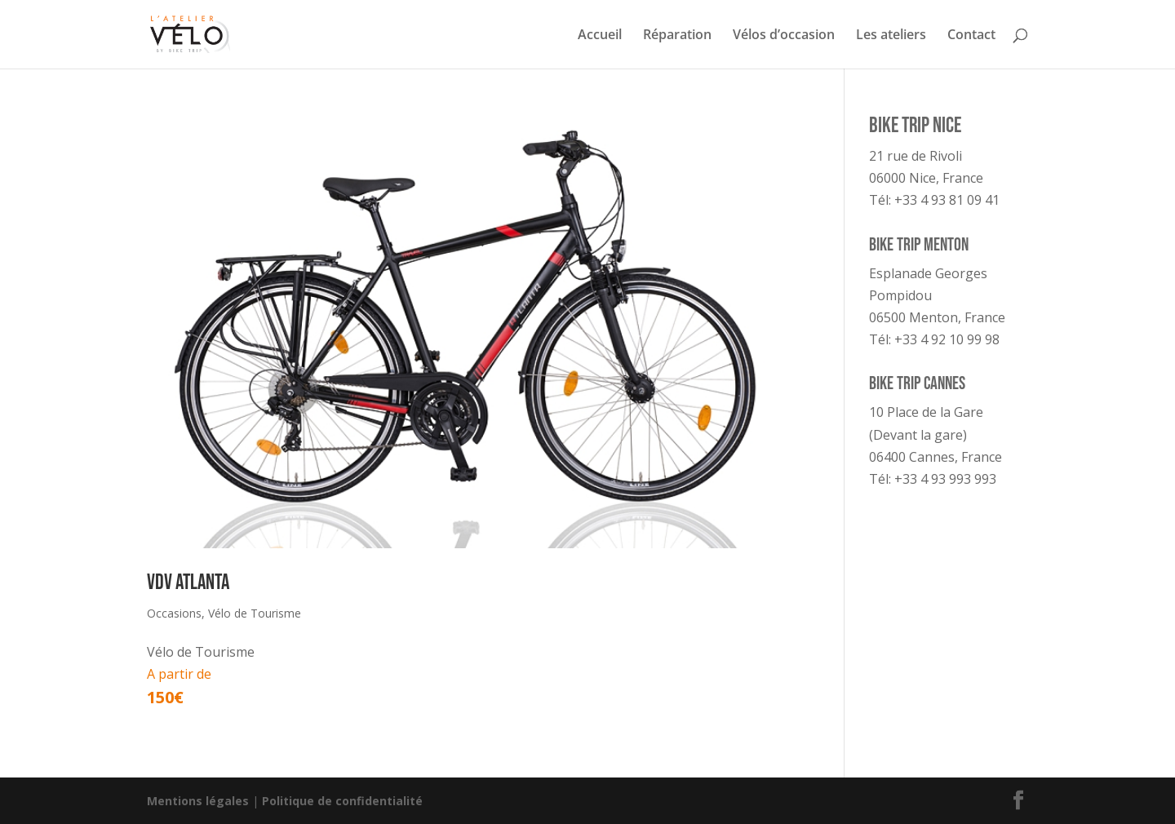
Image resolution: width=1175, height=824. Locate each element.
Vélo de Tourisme (254, 613)
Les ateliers (891, 36)
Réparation (677, 36)
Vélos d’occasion (784, 36)
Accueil (600, 36)
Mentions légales (198, 800)
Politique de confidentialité (342, 800)
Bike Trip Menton (919, 245)
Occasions (174, 613)
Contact (971, 36)
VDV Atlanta (188, 583)
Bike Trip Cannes (917, 384)
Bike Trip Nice (915, 126)
